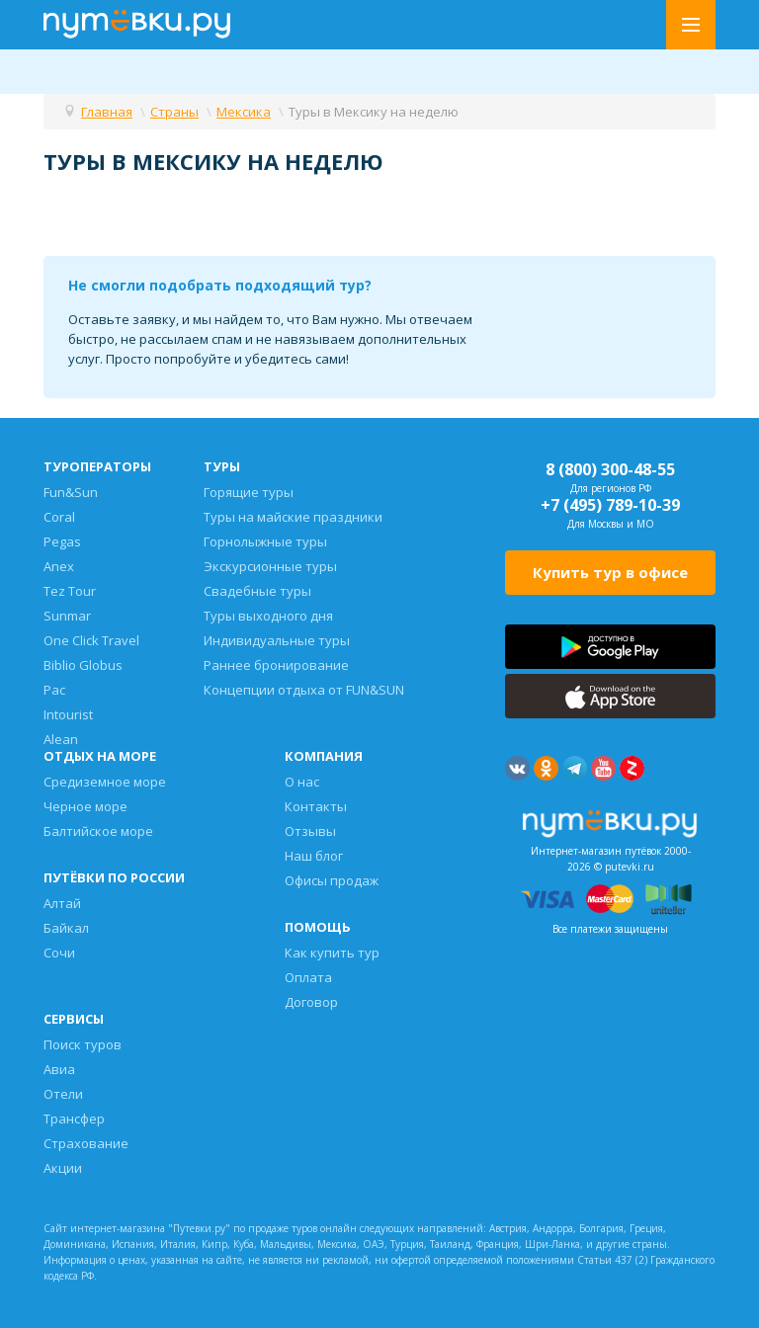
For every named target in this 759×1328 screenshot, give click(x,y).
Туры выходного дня (268, 615)
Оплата (308, 977)
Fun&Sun (70, 492)
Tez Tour (69, 591)
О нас (302, 781)
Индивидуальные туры (277, 640)
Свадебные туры (257, 591)
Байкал (66, 928)
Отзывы (310, 831)
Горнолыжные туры (265, 541)
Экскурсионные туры (270, 566)
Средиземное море (104, 781)
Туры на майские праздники (293, 517)
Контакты (316, 806)
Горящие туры (249, 492)
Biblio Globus (83, 665)
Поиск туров (82, 1044)
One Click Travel (91, 640)
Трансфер (74, 1118)
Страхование (85, 1143)
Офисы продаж (332, 880)
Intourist (68, 714)
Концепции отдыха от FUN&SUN (304, 690)
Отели (63, 1094)
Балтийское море (98, 831)
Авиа (59, 1069)
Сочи (59, 952)
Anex (58, 566)
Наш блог (314, 856)
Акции (62, 1168)
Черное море (85, 806)
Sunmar (67, 615)
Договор (311, 1002)
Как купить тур (332, 952)
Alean (60, 739)
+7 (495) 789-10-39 (610, 505)
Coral (59, 517)
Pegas (62, 541)
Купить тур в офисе (610, 572)
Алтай (62, 903)
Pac (54, 690)
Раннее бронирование (276, 665)
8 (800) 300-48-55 (610, 469)
